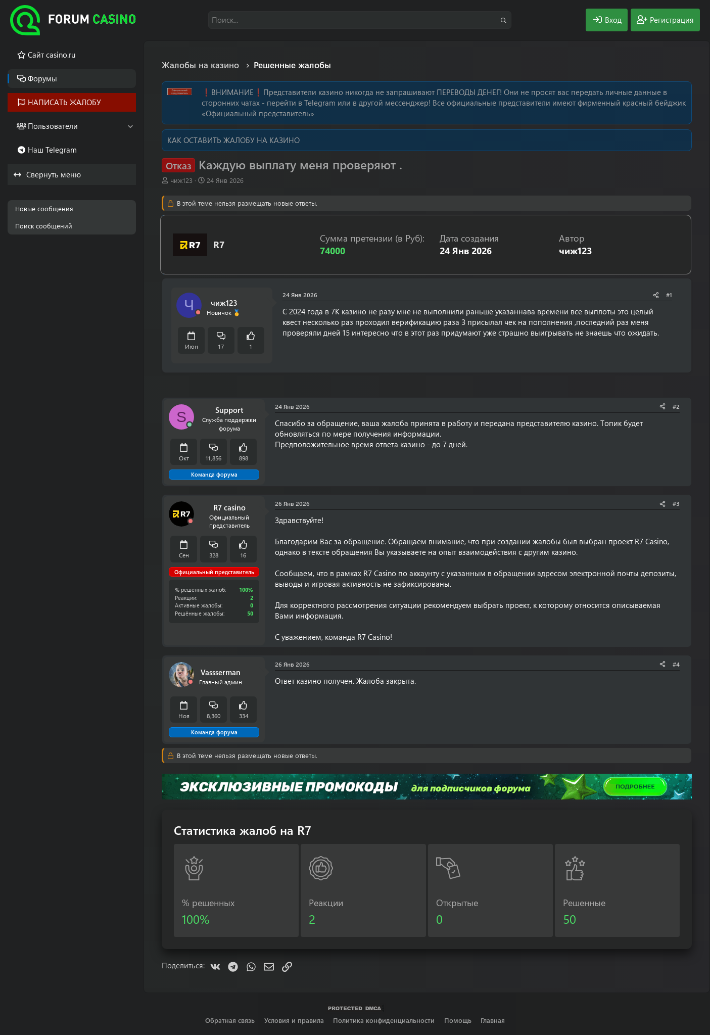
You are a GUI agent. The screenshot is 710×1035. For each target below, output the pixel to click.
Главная (493, 1020)
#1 (669, 295)
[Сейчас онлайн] (189, 425)
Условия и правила (294, 1020)
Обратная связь (230, 1020)
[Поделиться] (655, 295)
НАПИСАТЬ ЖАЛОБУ (64, 102)
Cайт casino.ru (51, 55)
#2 (676, 406)
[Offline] (198, 312)
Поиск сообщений (43, 225)
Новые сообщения (44, 208)
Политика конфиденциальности (384, 1020)
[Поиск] (359, 20)
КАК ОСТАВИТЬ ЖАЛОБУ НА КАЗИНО (233, 140)
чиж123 (181, 180)
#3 (676, 503)
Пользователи (53, 126)
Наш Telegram (52, 150)
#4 (676, 664)
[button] (130, 126)
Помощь (457, 1020)
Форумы (42, 78)
